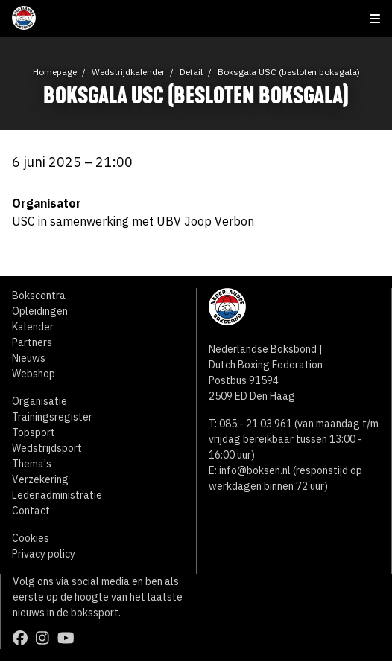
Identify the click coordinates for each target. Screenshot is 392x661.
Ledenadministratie (57, 495)
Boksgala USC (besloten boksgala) (289, 71)
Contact (31, 510)
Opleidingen (40, 311)
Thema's (31, 463)
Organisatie (39, 401)
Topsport (33, 432)
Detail (191, 71)
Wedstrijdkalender (128, 71)
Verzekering (40, 479)
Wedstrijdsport (47, 448)
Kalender (33, 326)
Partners (32, 342)
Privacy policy (43, 554)
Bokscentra (39, 295)
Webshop (33, 373)
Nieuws (28, 358)
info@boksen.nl (255, 470)
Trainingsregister (52, 417)
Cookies (30, 538)
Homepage (55, 71)
